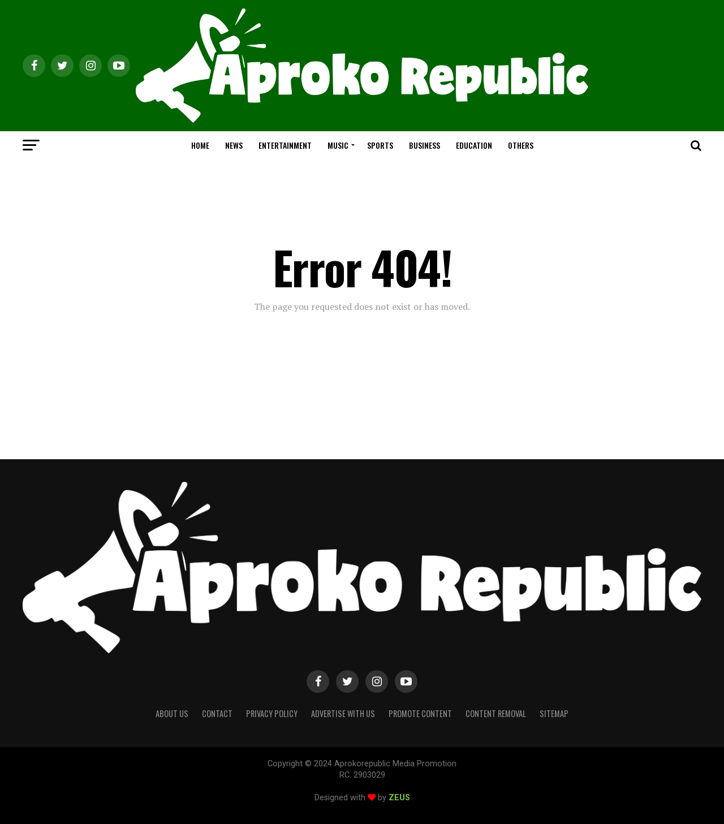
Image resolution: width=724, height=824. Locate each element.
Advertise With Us (343, 713)
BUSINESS (424, 145)
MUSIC (337, 145)
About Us (172, 713)
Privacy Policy (272, 713)
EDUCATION (474, 145)
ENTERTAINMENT (285, 145)
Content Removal (496, 713)
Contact (217, 713)
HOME (200, 145)
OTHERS (520, 145)
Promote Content (420, 713)
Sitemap (554, 713)
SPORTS (380, 145)
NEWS (234, 145)
